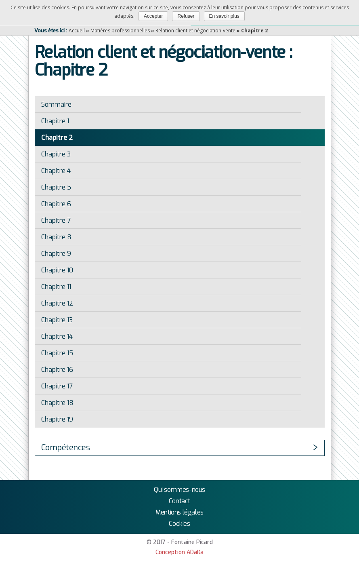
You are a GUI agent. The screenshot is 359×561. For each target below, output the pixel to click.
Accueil (77, 30)
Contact (179, 501)
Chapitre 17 (57, 386)
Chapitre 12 (57, 303)
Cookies (179, 523)
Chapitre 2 (57, 137)
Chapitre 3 (56, 154)
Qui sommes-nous (179, 489)
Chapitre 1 (55, 121)
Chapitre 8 (56, 237)
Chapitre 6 (56, 204)
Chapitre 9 (56, 253)
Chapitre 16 (57, 369)
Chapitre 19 (57, 419)
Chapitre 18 (57, 403)
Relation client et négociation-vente (195, 30)
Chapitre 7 (56, 220)
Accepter (153, 16)
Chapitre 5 (56, 187)
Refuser (185, 16)
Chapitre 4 (56, 171)
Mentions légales (179, 512)
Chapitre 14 (57, 336)
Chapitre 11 (56, 287)
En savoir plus (224, 16)
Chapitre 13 (57, 320)
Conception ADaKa (179, 552)
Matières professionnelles (120, 30)
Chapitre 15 (57, 353)
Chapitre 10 (57, 270)
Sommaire (56, 104)
